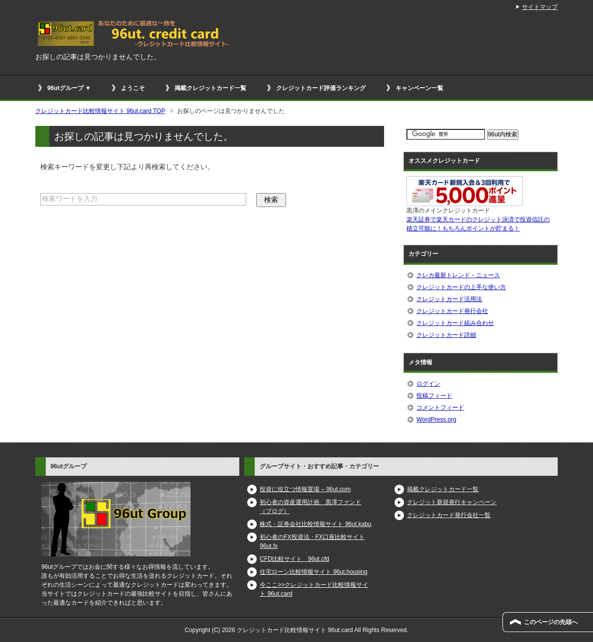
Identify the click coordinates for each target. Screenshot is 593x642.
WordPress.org (436, 419)
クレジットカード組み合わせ (455, 323)
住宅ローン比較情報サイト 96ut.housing (313, 571)
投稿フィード (434, 395)
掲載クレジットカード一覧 (210, 88)
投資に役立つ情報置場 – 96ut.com (305, 489)
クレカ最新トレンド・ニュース (458, 275)
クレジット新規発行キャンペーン (451, 502)
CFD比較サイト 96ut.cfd (294, 558)
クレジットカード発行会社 (452, 311)
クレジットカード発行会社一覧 (449, 515)
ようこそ (133, 88)
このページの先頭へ (551, 622)
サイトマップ (540, 6)
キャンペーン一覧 (419, 88)
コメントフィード (440, 407)
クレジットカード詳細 (446, 334)
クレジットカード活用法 (449, 299)
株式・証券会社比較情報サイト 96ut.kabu (315, 524)
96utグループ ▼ (69, 88)
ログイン (428, 383)
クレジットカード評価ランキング (321, 88)
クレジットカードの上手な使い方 (461, 287)
